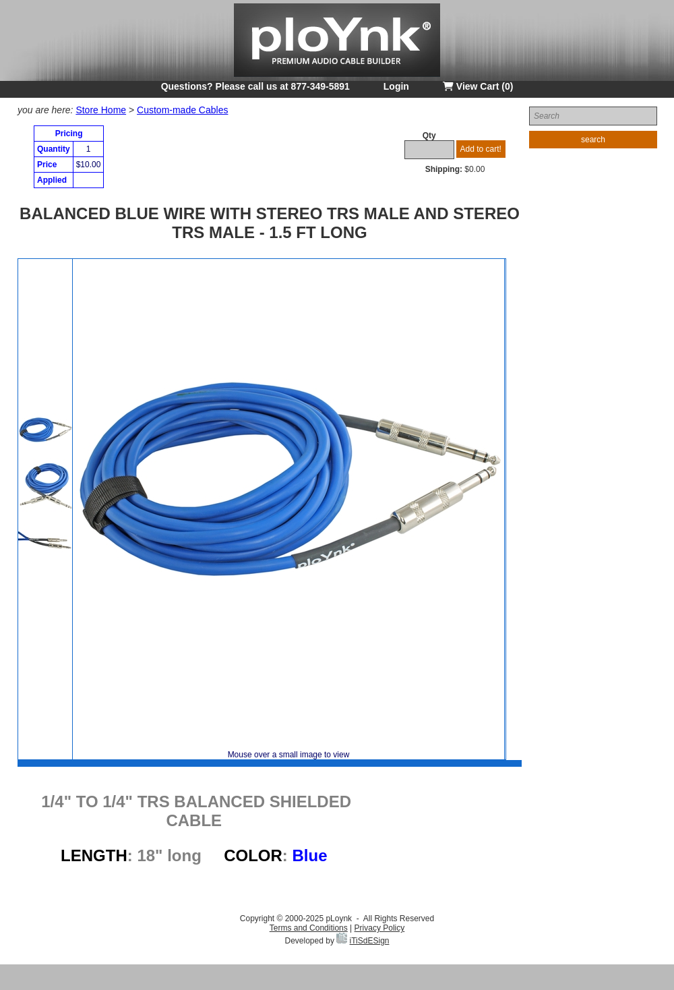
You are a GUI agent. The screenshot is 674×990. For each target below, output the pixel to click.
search (593, 139)
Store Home (100, 110)
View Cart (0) (478, 86)
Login (396, 86)
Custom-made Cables (182, 110)
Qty (429, 135)
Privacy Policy (380, 928)
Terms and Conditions (309, 928)
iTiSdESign (370, 940)
